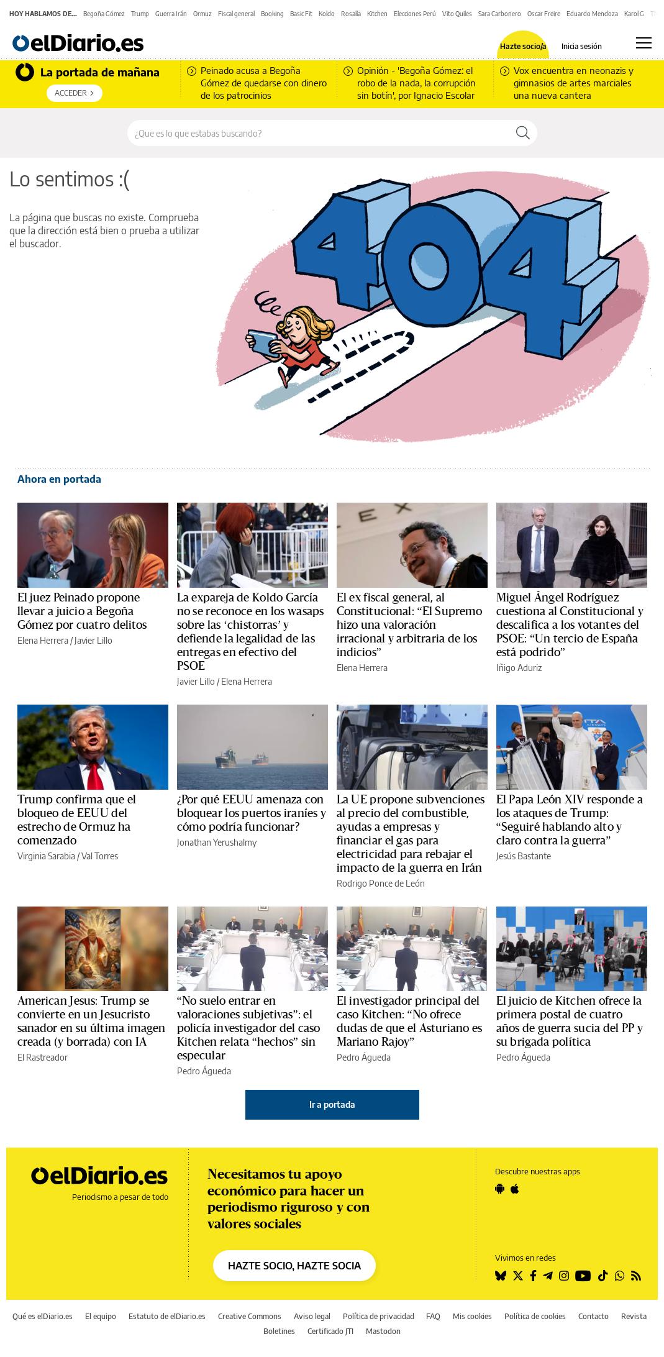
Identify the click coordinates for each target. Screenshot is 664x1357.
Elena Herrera (42, 640)
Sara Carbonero (499, 13)
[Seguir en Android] (499, 1188)
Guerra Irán (171, 13)
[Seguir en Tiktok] (603, 1275)
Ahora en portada (59, 479)
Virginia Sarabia (46, 856)
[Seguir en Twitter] (518, 1275)
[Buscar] (523, 133)
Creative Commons (249, 1316)
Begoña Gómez (104, 13)
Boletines (279, 1331)
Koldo (327, 13)
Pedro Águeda (204, 1071)
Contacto (593, 1316)
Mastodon (383, 1331)
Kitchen (377, 13)
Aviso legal (312, 1316)
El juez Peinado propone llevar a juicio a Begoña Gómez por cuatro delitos (82, 611)
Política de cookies (535, 1316)
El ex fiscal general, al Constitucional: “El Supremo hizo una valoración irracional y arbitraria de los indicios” (410, 625)
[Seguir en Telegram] (548, 1275)
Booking (272, 13)
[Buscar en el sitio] (318, 133)
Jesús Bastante (523, 856)
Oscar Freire (543, 13)
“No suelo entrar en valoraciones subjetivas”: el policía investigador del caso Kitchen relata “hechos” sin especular (249, 1028)
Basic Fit (301, 13)
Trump (140, 13)
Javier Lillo (93, 640)
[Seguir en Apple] (515, 1188)
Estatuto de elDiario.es (167, 1316)
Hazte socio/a (523, 46)
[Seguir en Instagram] (564, 1275)
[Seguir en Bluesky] (500, 1275)
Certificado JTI (330, 1331)
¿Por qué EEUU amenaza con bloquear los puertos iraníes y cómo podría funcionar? (252, 813)
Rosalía (351, 13)
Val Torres (99, 856)
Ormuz (202, 13)
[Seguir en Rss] (636, 1275)
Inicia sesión (582, 46)
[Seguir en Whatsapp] (620, 1275)
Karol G (634, 13)
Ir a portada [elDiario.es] (332, 1104)
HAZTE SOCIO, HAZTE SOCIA (294, 1265)
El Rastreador (42, 1057)
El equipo (100, 1316)
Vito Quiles (457, 13)
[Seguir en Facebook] (533, 1275)
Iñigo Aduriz (519, 667)
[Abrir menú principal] (644, 42)
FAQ (433, 1316)
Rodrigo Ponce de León (381, 883)
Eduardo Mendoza (592, 13)
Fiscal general (236, 13)
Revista (634, 1316)
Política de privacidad (378, 1316)
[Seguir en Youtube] (583, 1275)
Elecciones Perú (415, 13)
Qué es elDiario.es (42, 1316)
